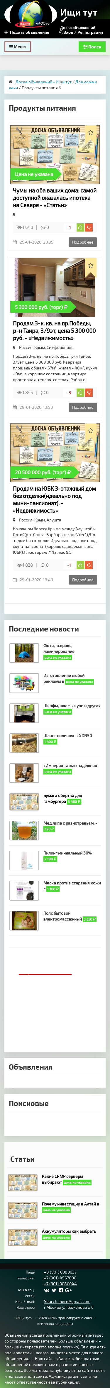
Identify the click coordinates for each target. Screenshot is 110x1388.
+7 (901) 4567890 (60, 1277)
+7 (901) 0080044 (60, 1283)
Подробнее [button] (83, 241)
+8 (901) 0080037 (60, 1271)
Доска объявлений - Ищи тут (44, 81)
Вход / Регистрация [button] (81, 32)
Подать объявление (26, 32)
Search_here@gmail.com (67, 1301)
